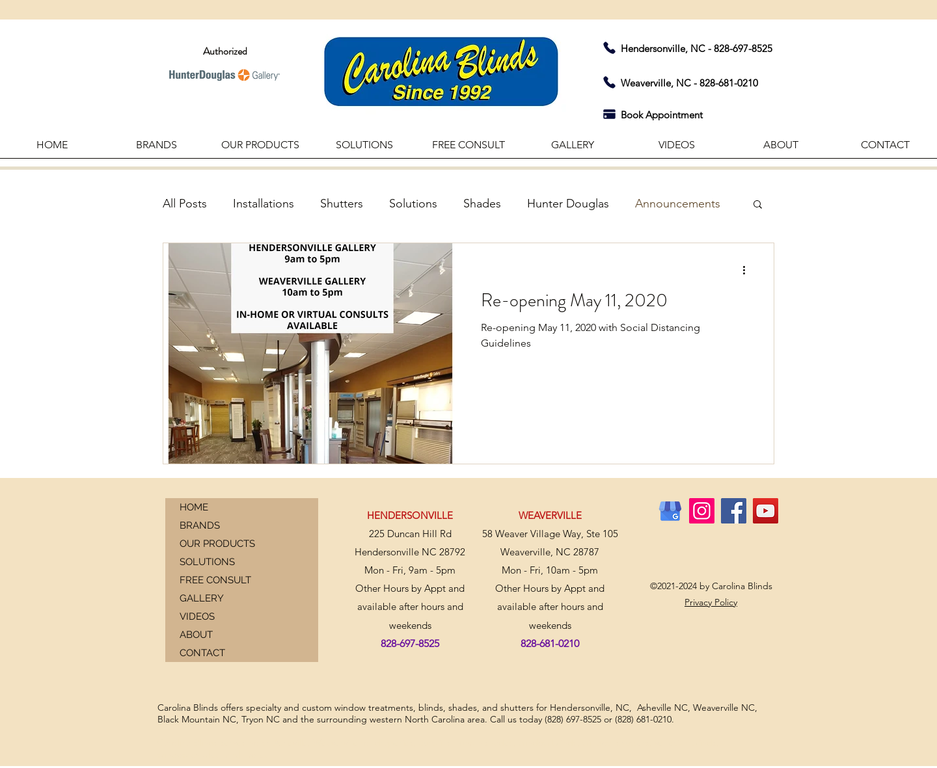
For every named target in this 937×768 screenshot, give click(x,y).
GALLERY (202, 598)
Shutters (341, 203)
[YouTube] (765, 510)
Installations (263, 203)
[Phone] (609, 47)
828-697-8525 (743, 48)
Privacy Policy (711, 602)
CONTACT (202, 653)
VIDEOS (197, 616)
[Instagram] (701, 510)
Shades (482, 203)
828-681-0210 (728, 83)
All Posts (185, 203)
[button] (781, 148)
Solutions (413, 203)
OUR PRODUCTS (217, 544)
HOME (194, 507)
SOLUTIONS (207, 562)
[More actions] (748, 270)
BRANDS (200, 525)
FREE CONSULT (215, 580)
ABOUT (196, 635)
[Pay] (609, 113)
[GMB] (670, 510)
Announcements (677, 203)
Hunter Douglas (568, 203)
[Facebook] (733, 510)
